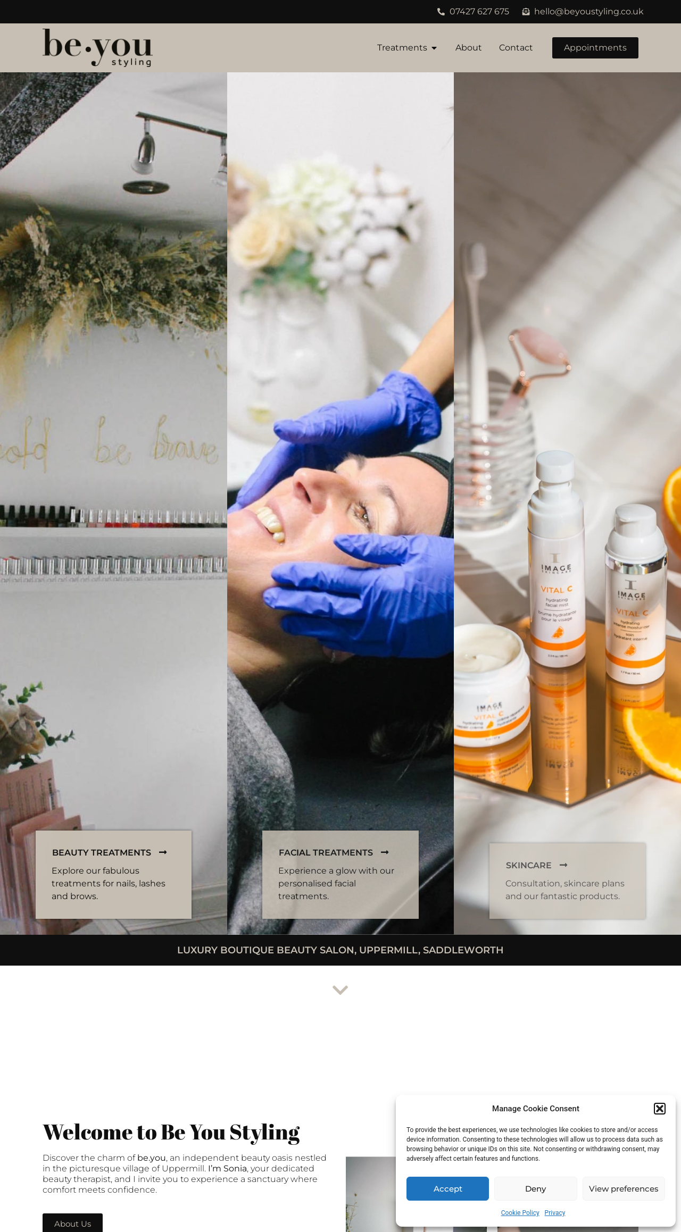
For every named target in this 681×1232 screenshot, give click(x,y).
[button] (659, 1108)
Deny (535, 1189)
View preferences (624, 1189)
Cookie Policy (520, 1213)
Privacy (555, 1213)
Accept (448, 1189)
